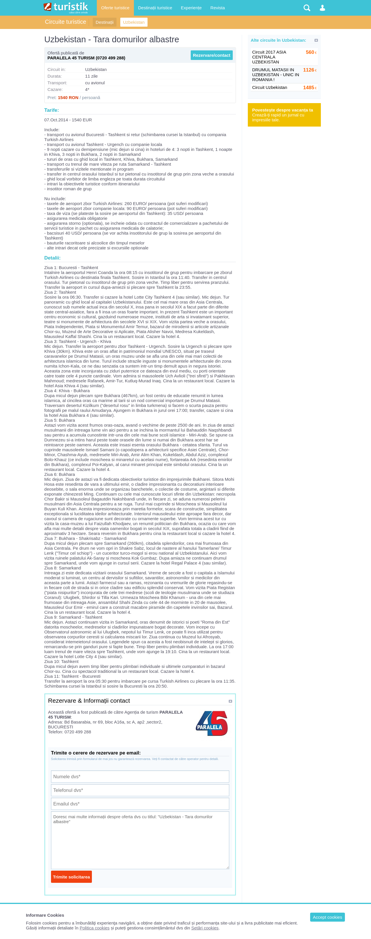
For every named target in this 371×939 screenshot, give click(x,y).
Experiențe (191, 7)
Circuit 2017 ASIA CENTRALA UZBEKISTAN (269, 57)
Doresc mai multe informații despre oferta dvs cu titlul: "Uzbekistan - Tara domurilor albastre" (140, 840)
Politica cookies (95, 927)
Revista (217, 7)
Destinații (105, 22)
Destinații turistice (155, 7)
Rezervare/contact (211, 55)
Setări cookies (205, 927)
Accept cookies (327, 917)
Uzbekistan (134, 22)
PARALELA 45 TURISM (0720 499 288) (86, 57)
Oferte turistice (115, 7)
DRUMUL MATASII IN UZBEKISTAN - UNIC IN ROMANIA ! (275, 74)
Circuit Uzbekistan (269, 87)
